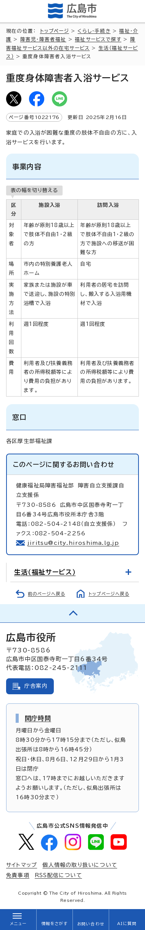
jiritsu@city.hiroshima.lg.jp (73, 543)
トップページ (54, 31)
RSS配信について (58, 875)
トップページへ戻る (109, 594)
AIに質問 (127, 923)
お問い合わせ (90, 924)
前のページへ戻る (46, 594)
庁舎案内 (36, 686)
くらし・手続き (93, 31)
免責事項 (17, 875)
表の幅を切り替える (34, 190)
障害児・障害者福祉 (43, 39)
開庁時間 (38, 718)
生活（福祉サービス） (45, 572)
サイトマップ (21, 865)
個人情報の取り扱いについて (79, 865)
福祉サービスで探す (98, 39)
